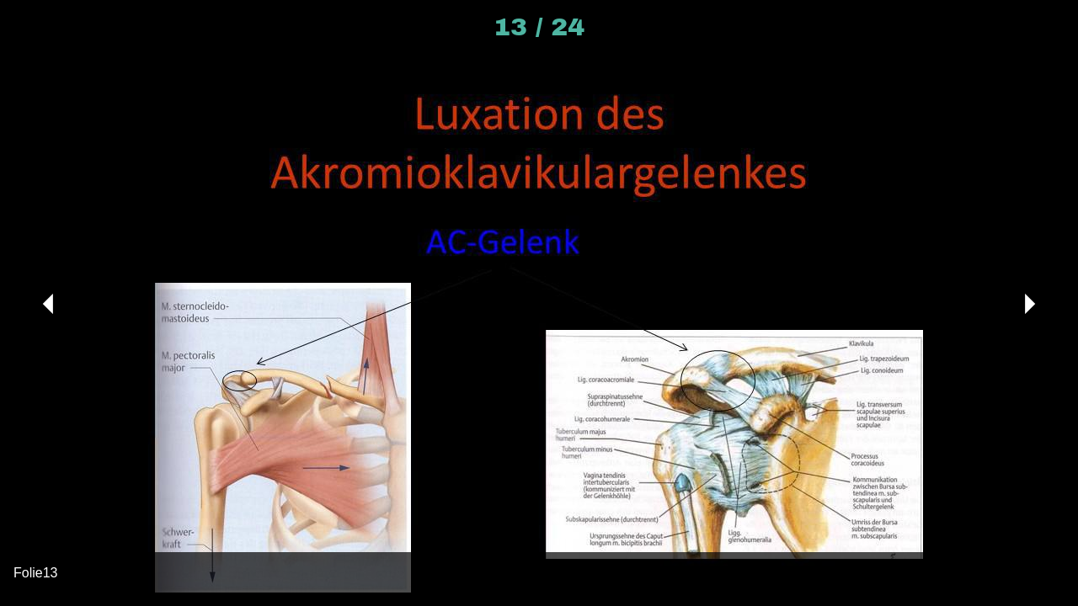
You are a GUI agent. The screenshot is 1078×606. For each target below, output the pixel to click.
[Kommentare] (1034, 27)
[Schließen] (27, 27)
